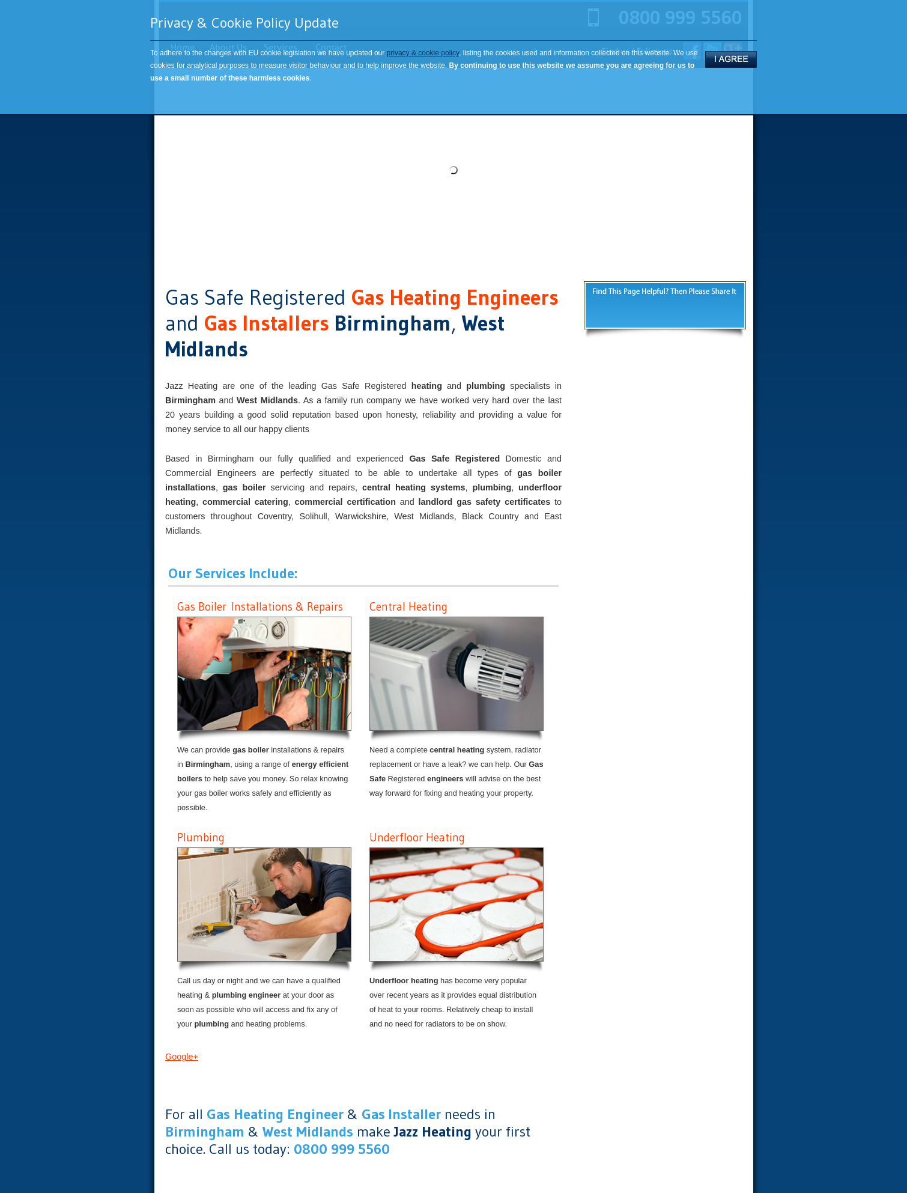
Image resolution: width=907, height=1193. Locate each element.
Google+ (181, 1056)
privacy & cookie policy (423, 53)
